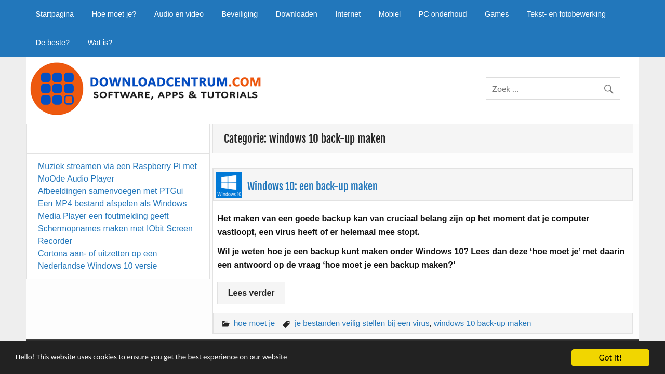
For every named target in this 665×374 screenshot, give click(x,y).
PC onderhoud (443, 14)
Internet (348, 14)
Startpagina (54, 14)
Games (497, 14)
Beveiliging (240, 14)
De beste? (52, 42)
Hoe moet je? (114, 14)
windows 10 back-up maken (482, 322)
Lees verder (251, 292)
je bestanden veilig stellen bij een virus (362, 322)
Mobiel (390, 14)
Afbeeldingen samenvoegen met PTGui (110, 191)
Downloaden (296, 14)
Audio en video (179, 14)
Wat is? (100, 42)
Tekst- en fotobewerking (566, 14)
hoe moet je (254, 322)
